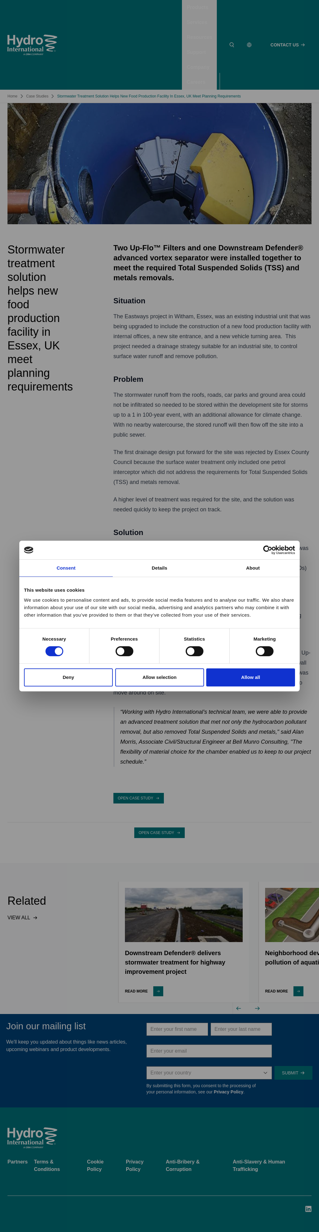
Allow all (250, 677)
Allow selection (159, 677)
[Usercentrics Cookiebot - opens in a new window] (267, 550)
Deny (68, 677)
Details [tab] (159, 568)
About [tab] (253, 568)
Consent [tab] (66, 568)
